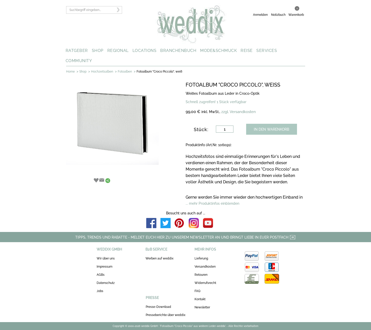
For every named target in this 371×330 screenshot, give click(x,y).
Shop (82, 71)
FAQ (197, 291)
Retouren (201, 275)
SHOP (97, 50)
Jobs (100, 291)
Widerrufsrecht (205, 283)
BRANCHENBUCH (178, 50)
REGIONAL (118, 50)
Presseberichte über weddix (165, 315)
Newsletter (202, 307)
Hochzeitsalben (102, 71)
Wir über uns (106, 258)
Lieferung (201, 258)
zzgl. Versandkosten (238, 111)
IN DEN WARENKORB (271, 129)
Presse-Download (158, 307)
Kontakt (200, 299)
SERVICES (266, 50)
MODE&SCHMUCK (218, 50)
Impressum (104, 266)
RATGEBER (77, 50)
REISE (247, 50)
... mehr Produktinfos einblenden (212, 203)
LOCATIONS (144, 50)
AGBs (101, 275)
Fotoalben (125, 71)
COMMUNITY (79, 60)
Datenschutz (106, 283)
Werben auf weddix (159, 258)
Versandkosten (205, 266)
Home (70, 71)
